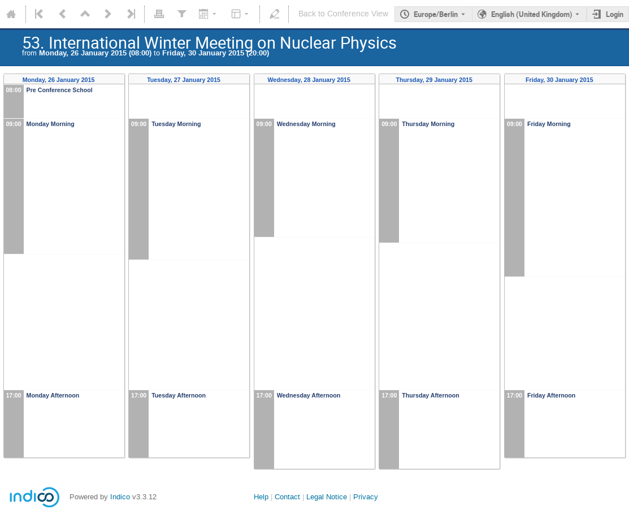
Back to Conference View (343, 13)
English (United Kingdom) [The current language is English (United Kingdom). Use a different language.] (531, 14)
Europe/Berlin (436, 14)
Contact (287, 497)
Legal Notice (326, 497)
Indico (120, 497)
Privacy (365, 497)
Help (261, 497)
